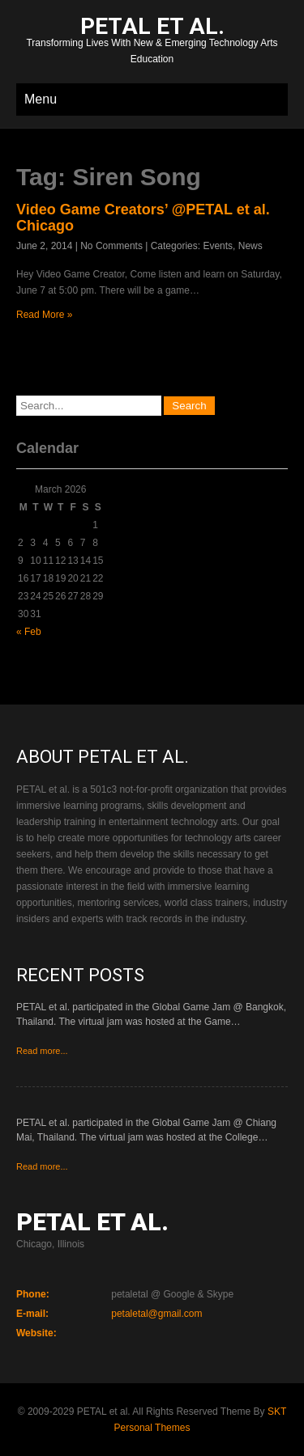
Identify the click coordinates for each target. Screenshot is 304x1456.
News (250, 246)
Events (218, 246)
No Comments (111, 246)
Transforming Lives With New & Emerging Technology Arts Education (152, 42)
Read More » (44, 314)
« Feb (28, 631)
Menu (40, 99)
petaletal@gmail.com (156, 1313)
